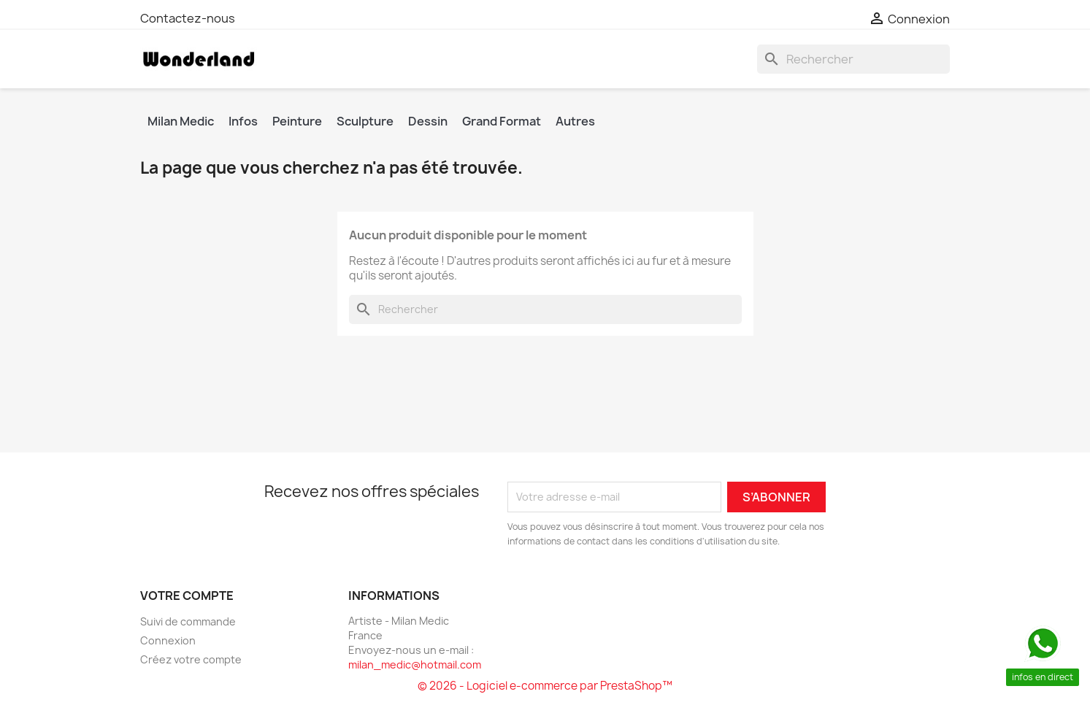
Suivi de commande (188, 621)
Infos (243, 121)
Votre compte (187, 596)
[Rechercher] (853, 59)
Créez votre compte (191, 659)
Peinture (297, 121)
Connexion (168, 640)
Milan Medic (180, 121)
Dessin (428, 121)
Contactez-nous (187, 18)
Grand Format (501, 121)
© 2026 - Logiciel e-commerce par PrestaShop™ (545, 685)
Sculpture (365, 121)
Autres (575, 121)
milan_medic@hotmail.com (414, 664)
